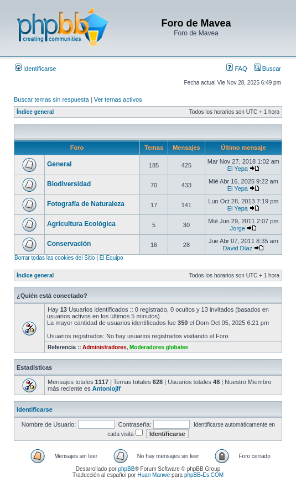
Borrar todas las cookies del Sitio (54, 258)
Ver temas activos (118, 99)
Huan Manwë (153, 475)
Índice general (35, 112)
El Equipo (111, 258)
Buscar (267, 68)
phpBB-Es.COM (204, 475)
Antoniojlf (106, 388)
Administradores (104, 347)
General (59, 164)
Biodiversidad (69, 184)
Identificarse (35, 68)
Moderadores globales (158, 347)
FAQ (236, 68)
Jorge (238, 228)
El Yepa (237, 168)
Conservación (69, 244)
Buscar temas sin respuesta (51, 99)
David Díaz (237, 248)
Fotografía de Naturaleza (85, 204)
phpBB (126, 469)
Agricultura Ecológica (81, 224)
